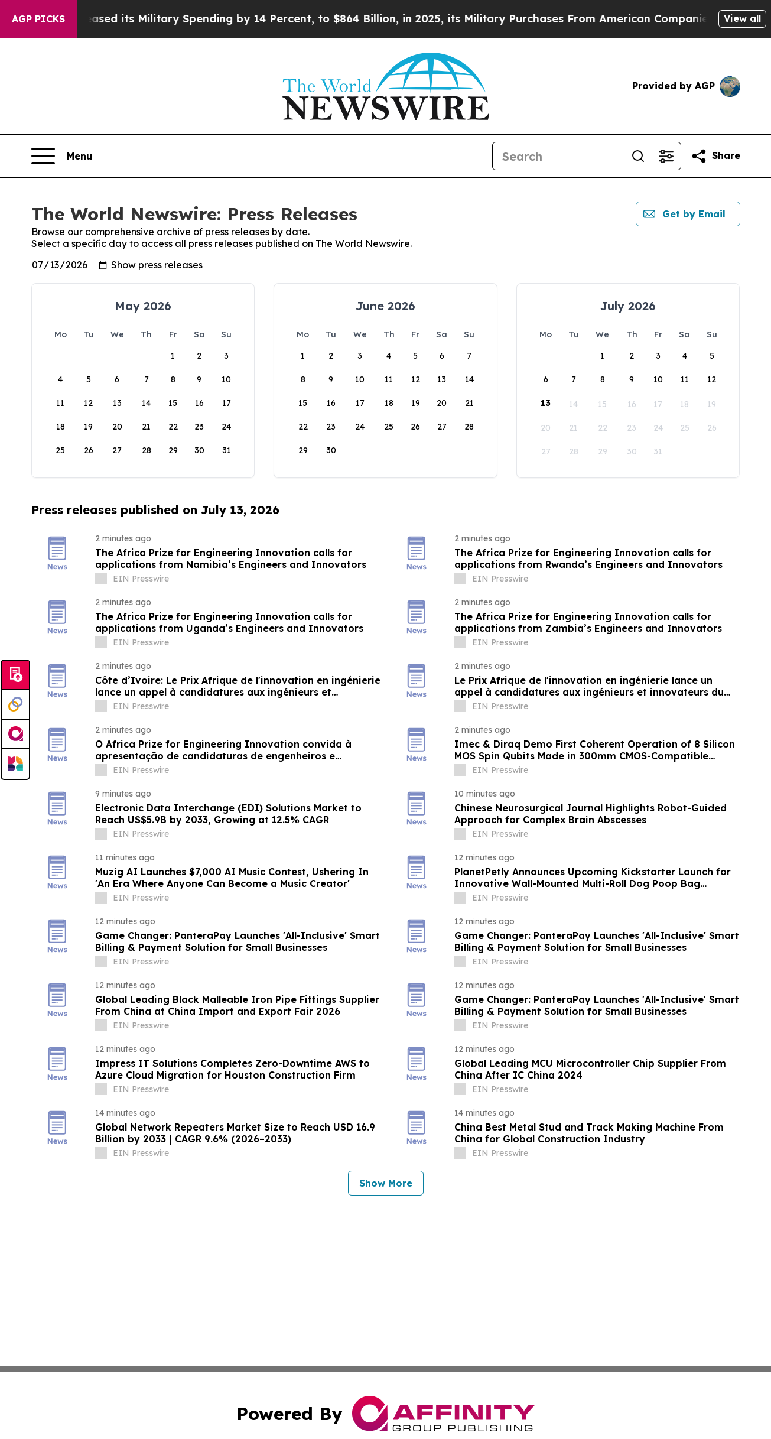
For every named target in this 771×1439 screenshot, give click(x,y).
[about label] (101, 578)
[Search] (558, 156)
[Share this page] (715, 156)
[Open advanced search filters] (666, 156)
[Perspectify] (15, 705)
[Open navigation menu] (61, 156)
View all (742, 18)
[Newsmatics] (15, 764)
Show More (385, 1183)
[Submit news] (15, 675)
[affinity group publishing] (15, 734)
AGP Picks (38, 19)
